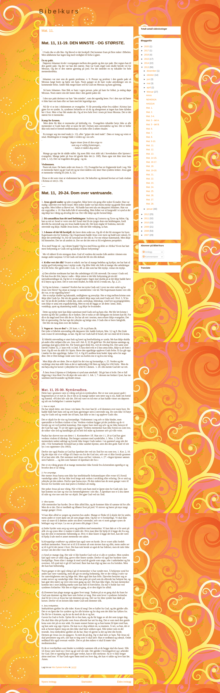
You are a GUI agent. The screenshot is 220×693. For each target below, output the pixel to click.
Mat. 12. (150, 149)
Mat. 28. (150, 203)
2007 (147, 235)
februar (150, 92)
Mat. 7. (149, 133)
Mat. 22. (150, 178)
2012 (147, 214)
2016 (147, 54)
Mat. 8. (149, 137)
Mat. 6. (149, 129)
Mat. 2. (149, 112)
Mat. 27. (150, 199)
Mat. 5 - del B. (153, 124)
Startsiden (86, 681)
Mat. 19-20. (151, 170)
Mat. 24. (150, 187)
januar (150, 209)
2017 (147, 50)
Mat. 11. (150, 145)
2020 (147, 46)
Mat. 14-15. (151, 158)
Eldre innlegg (124, 681)
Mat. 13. (150, 154)
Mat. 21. (150, 174)
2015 (147, 59)
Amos (149, 95)
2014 (147, 63)
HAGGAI (150, 103)
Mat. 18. (150, 166)
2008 (147, 231)
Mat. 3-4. (150, 116)
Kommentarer (150, 256)
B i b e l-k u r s (58, 11)
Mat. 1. (149, 108)
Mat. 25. (150, 191)
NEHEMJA (151, 99)
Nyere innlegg (49, 681)
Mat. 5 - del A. (152, 120)
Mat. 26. (150, 195)
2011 (147, 218)
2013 (147, 67)
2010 (147, 222)
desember (152, 71)
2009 (147, 227)
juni (149, 79)
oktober (150, 75)
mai (149, 83)
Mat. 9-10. (151, 141)
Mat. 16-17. (151, 162)
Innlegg (147, 252)
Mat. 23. (150, 183)
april (149, 87)
